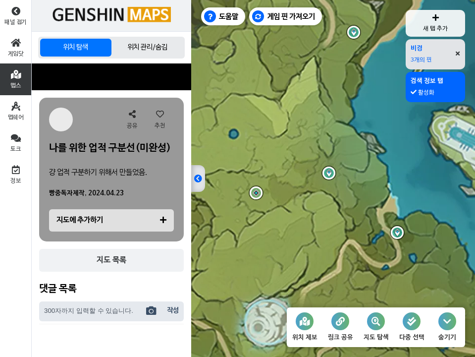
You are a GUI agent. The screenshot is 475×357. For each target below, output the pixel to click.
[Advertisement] (111, 76)
